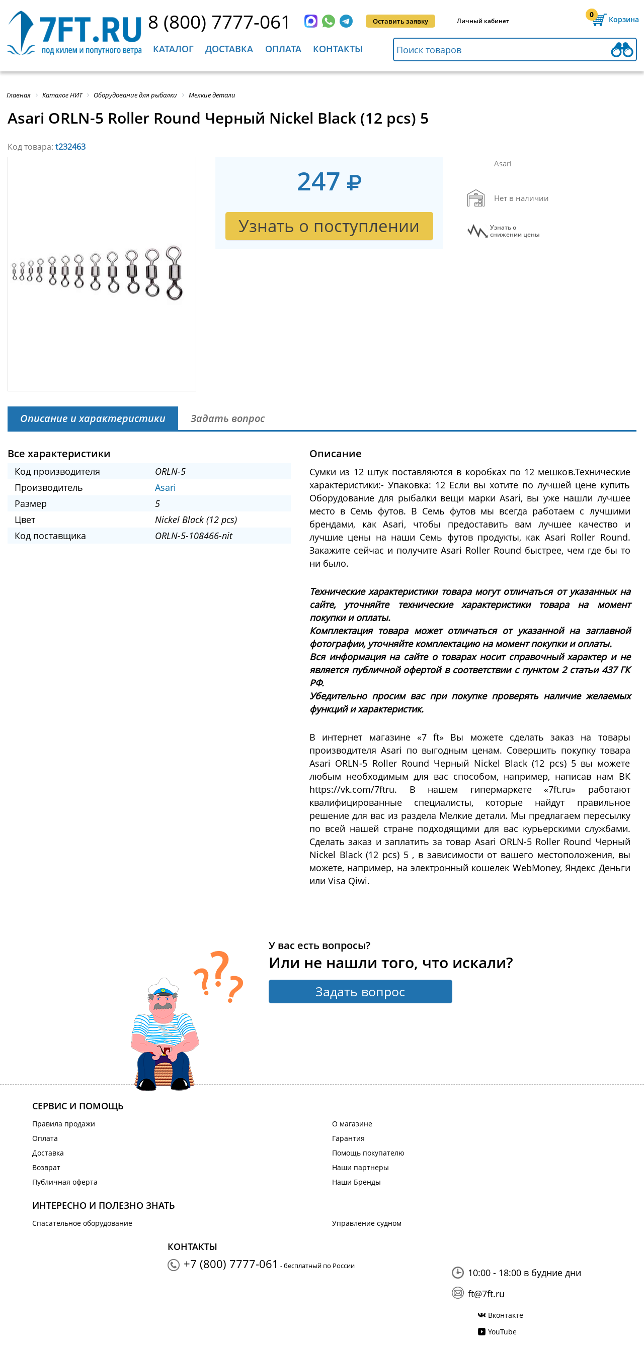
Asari (165, 487)
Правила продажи (63, 1123)
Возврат (46, 1167)
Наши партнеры (360, 1167)
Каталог (173, 49)
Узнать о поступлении (329, 226)
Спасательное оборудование (82, 1223)
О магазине (352, 1123)
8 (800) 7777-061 (219, 21)
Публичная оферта (65, 1182)
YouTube (502, 1331)
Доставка (229, 49)
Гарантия (348, 1138)
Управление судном (366, 1223)
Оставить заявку (400, 21)
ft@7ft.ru (486, 1294)
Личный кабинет (483, 21)
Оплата (283, 49)
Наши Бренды (356, 1182)
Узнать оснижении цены (515, 231)
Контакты (338, 49)
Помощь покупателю (368, 1153)
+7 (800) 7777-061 (231, 1263)
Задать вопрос (360, 991)
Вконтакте (505, 1315)
